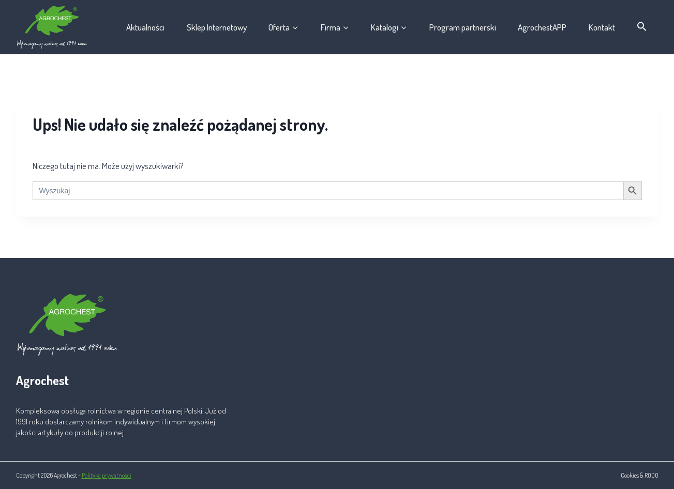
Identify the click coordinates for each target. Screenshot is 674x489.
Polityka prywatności (106, 475)
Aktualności (145, 27)
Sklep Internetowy (217, 27)
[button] (642, 27)
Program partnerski (462, 27)
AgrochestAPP (542, 27)
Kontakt (602, 27)
